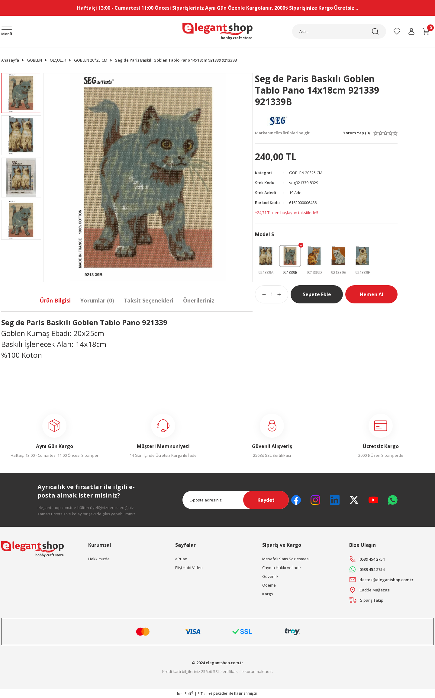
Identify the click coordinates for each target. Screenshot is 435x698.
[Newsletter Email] (235, 500)
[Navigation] (6, 32)
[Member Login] (411, 31)
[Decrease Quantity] (260, 294)
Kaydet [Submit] (266, 500)
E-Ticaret (205, 693)
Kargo (267, 594)
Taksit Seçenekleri (148, 300)
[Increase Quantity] (282, 294)
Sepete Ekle (317, 294)
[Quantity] (271, 294)
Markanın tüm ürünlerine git (282, 133)
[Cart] (426, 31)
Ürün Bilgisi (55, 300)
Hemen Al (371, 294)
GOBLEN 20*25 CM (305, 172)
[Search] (339, 31)
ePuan (181, 559)
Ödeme (269, 585)
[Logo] (217, 31)
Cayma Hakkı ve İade (281, 567)
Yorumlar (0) (97, 300)
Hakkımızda (99, 559)
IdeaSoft (185, 693)
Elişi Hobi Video (189, 567)
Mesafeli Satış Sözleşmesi (286, 559)
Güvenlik (270, 576)
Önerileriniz (198, 300)
